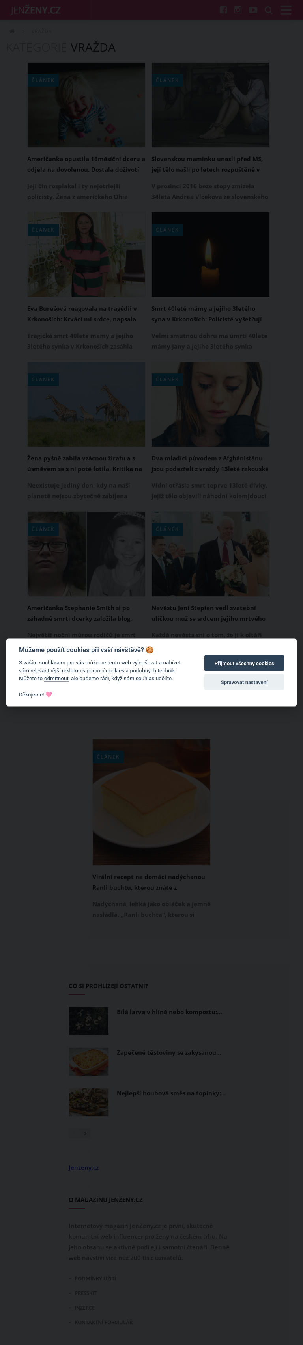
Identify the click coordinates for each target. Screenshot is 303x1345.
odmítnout (56, 678)
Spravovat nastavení (244, 682)
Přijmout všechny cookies (244, 663)
